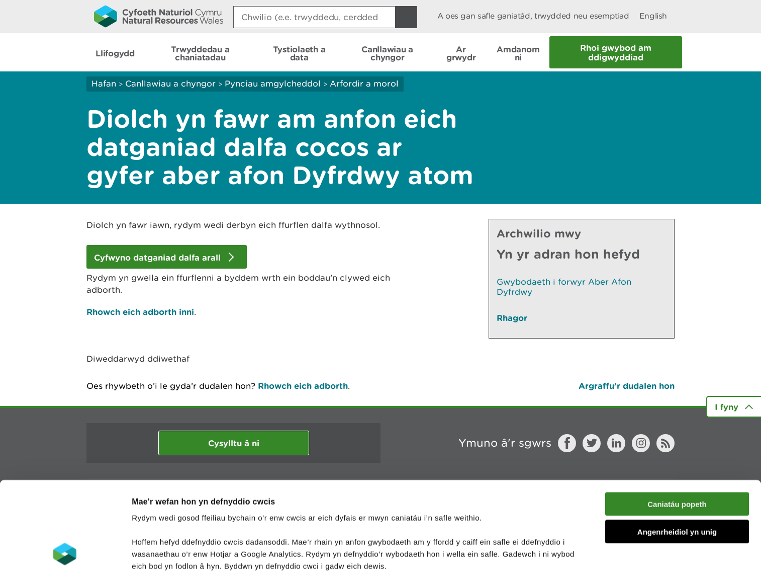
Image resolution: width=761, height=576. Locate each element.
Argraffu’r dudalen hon (627, 385)
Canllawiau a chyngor (170, 83)
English (653, 16)
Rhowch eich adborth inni (140, 311)
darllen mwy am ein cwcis (202, 508)
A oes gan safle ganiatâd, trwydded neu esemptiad (533, 16)
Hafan (103, 83)
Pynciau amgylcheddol (273, 83)
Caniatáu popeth (677, 422)
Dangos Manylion (168, 556)
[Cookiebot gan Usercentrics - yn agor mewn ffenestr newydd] (65, 556)
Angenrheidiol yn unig (677, 450)
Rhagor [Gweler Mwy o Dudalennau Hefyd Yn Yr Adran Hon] (512, 317)
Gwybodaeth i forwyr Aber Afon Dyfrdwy (564, 287)
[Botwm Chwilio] (406, 17)
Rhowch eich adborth (303, 385)
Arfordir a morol (364, 83)
